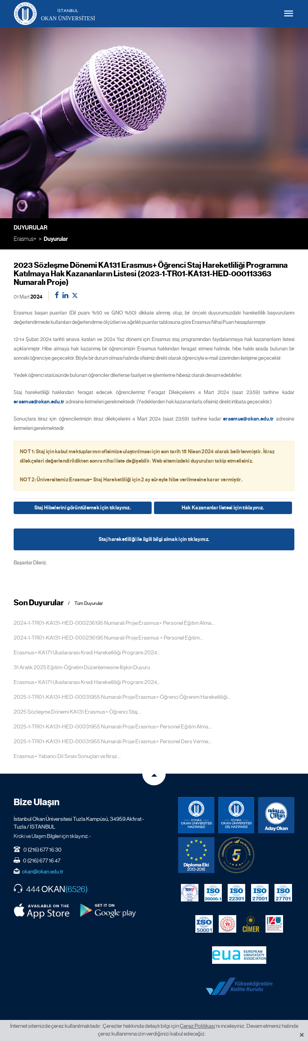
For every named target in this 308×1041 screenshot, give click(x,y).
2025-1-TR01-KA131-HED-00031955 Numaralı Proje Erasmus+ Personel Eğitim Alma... (113, 726)
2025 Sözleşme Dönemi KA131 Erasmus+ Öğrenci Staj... (77, 712)
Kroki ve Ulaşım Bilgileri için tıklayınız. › (52, 836)
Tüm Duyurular (88, 603)
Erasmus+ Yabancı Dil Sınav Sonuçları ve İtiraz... (67, 756)
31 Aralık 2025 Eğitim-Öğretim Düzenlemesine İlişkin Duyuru (82, 667)
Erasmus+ (25, 238)
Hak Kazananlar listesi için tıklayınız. (223, 508)
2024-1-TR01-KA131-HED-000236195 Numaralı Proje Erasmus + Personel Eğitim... (108, 637)
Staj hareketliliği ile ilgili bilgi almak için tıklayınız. (154, 539)
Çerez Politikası (197, 1026)
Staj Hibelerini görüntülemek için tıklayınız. (82, 508)
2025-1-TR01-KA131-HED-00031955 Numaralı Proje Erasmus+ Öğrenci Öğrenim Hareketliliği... (122, 697)
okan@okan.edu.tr (43, 871)
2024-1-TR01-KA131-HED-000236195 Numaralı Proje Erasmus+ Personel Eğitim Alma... (114, 623)
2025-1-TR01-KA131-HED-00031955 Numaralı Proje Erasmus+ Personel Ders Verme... (113, 741)
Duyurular (56, 238)
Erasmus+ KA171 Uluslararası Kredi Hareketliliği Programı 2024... (87, 652)
